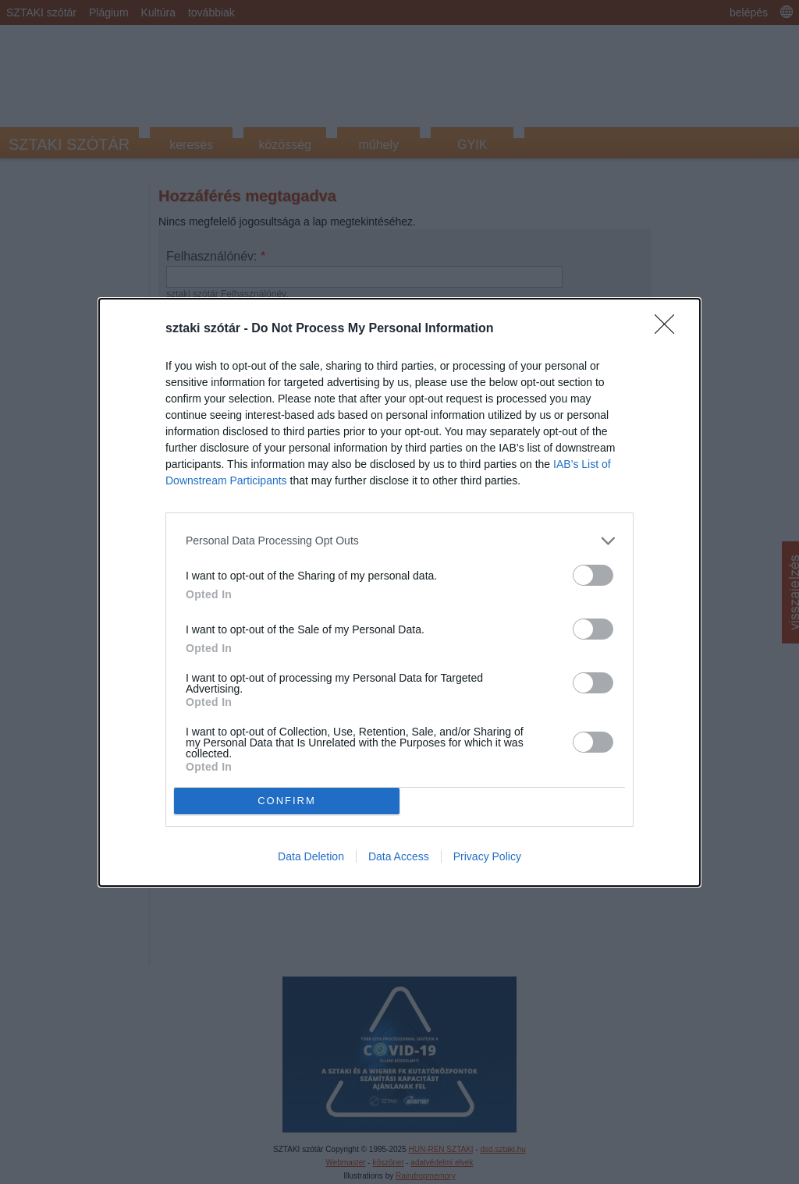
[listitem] (399, 540)
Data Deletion (311, 856)
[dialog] (399, 591)
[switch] (593, 574)
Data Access (398, 856)
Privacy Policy (487, 856)
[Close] (669, 328)
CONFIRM (286, 800)
